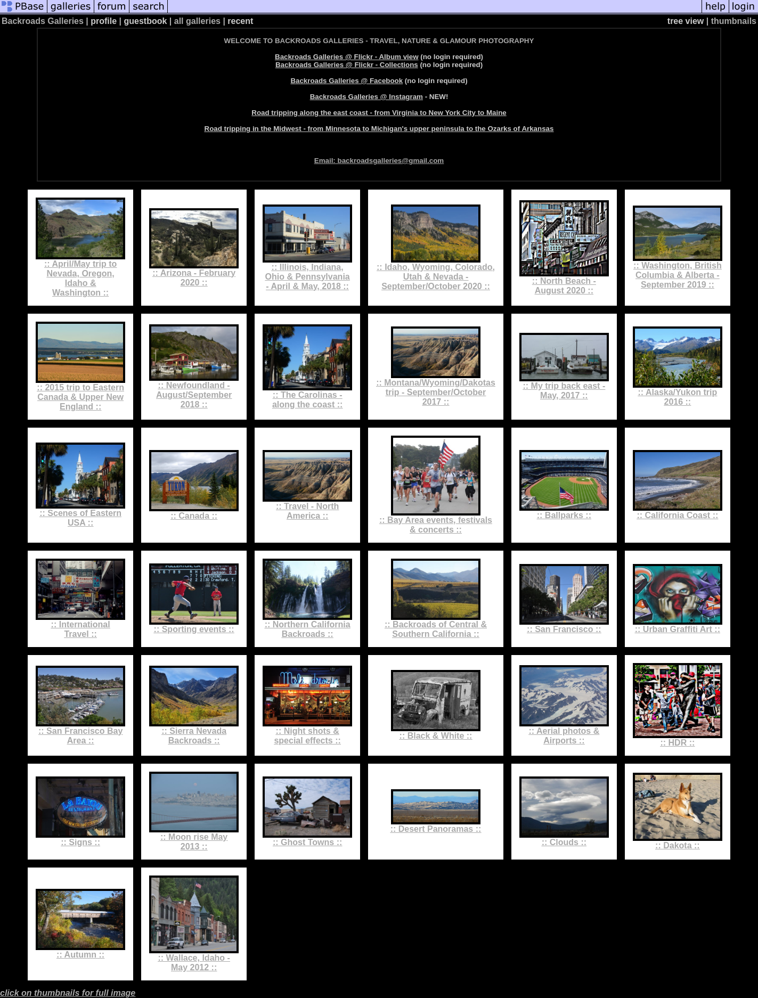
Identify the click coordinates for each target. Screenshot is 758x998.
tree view (685, 21)
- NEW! (379, 97)
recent (240, 21)
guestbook (145, 21)
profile (104, 21)
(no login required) (379, 57)
